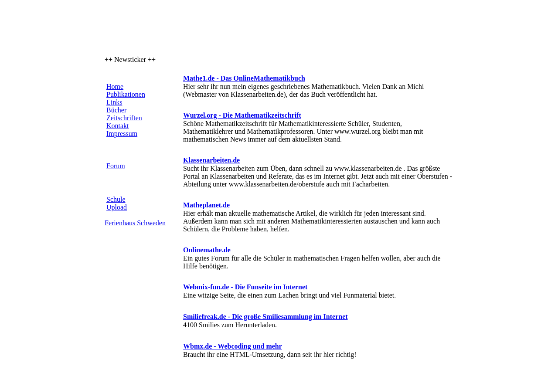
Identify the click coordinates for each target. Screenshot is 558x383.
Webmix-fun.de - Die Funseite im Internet (245, 287)
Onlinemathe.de (207, 250)
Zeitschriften (124, 118)
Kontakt (117, 125)
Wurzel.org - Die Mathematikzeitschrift (242, 115)
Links (114, 102)
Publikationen (125, 94)
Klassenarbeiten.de (211, 160)
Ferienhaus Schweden (135, 223)
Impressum (121, 133)
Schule (116, 199)
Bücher (116, 110)
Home (114, 86)
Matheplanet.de (206, 205)
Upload (116, 207)
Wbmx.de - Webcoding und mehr (232, 346)
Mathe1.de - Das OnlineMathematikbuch (244, 78)
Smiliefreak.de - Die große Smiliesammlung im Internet (265, 316)
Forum (115, 165)
